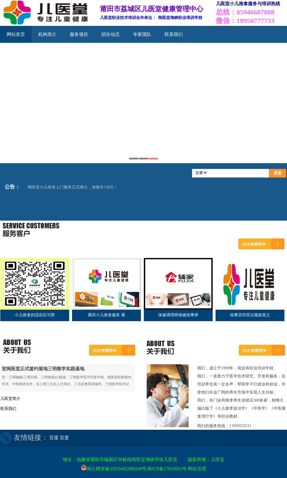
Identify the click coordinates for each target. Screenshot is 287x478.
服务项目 (79, 34)
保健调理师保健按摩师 (178, 315)
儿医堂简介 (10, 398)
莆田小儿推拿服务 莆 (106, 315)
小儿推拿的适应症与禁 (35, 315)
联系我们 (173, 34)
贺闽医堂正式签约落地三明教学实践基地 (43, 368)
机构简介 (47, 34)
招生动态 (110, 34)
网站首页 (16, 34)
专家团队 (142, 34)
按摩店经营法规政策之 (250, 315)
